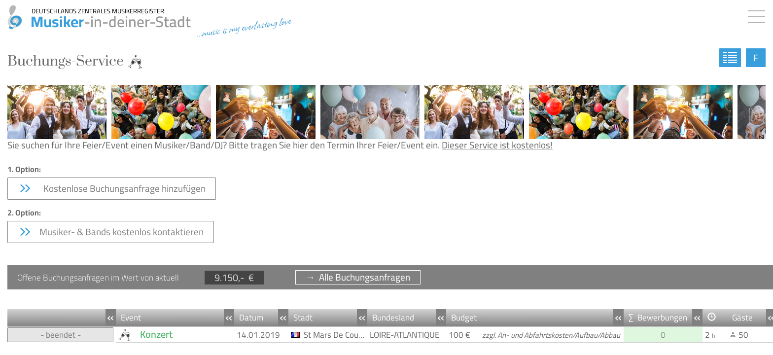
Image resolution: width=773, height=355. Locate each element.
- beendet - (60, 334)
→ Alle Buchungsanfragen (358, 277)
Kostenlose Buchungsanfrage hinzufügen (112, 188)
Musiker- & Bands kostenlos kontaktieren (111, 232)
